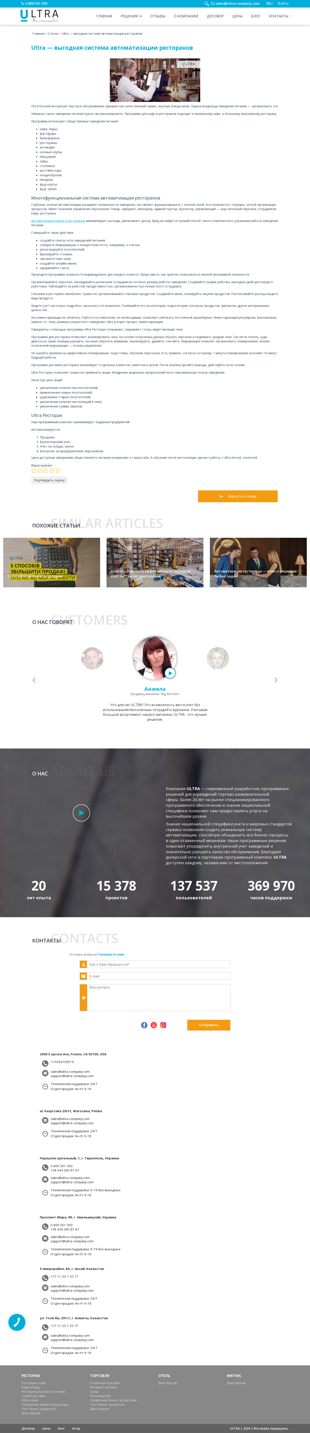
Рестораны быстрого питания (43, 1391)
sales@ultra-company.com (237, 3)
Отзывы (157, 16)
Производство (100, 1396)
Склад (94, 1391)
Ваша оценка (41, 465)
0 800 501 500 (36, 3)
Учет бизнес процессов (39, 1409)
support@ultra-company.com (72, 1075)
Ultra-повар (30, 1400)
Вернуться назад (238, 496)
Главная (104, 16)
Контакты (278, 16)
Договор (215, 16)
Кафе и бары (31, 1387)
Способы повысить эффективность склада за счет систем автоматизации (151, 574)
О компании (186, 16)
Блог (255, 16)
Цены (237, 16)
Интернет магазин (103, 1387)
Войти (283, 3)
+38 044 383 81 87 (65, 1170)
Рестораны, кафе (34, 1383)
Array (76, 1428)
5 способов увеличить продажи (35, 576)
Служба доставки (34, 1396)
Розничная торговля (104, 1383)
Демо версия (31, 1413)
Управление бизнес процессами (45, 1404)
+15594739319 (62, 1061)
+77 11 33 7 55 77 (64, 1276)
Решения (129, 16)
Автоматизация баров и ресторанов (58, 221)
